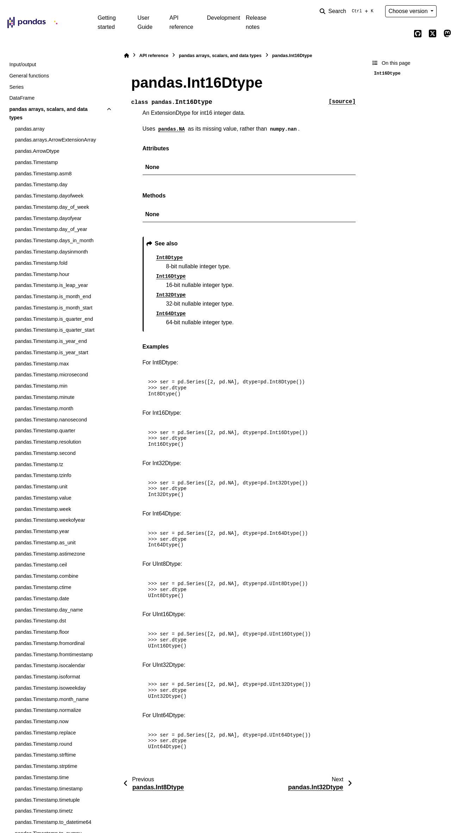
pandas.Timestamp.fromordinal (49, 643)
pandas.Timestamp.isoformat (47, 676)
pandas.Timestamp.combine (46, 576)
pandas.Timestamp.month (44, 408)
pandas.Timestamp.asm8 (43, 173)
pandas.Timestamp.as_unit (45, 542)
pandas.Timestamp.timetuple (47, 800)
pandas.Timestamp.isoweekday (50, 688)
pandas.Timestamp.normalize (48, 710)
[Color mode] (447, 11)
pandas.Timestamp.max (42, 364)
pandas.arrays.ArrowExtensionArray (55, 140)
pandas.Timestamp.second (45, 453)
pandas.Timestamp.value (43, 498)
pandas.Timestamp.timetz (44, 811)
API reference (181, 22)
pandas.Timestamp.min (41, 386)
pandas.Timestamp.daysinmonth (51, 252)
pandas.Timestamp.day (41, 184)
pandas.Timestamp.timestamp (48, 788)
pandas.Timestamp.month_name (52, 699)
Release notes (256, 22)
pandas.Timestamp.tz (39, 464)
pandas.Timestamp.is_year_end (51, 341)
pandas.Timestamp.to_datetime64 (53, 822)
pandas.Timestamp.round (43, 744)
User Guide (144, 22)
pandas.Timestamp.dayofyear (48, 218)
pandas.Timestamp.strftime (45, 755)
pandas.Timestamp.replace (45, 732)
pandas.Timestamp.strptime (46, 766)
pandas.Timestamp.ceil (41, 565)
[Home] (126, 55)
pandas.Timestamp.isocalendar (50, 665)
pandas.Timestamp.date (42, 598)
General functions (29, 76)
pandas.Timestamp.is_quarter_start (54, 330)
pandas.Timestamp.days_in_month (54, 240)
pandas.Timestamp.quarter (45, 430)
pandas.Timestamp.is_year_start (51, 352)
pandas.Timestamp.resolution (48, 442)
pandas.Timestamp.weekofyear (50, 520)
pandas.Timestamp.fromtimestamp (54, 654)
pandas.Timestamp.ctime (43, 587)
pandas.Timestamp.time (42, 777)
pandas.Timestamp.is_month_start (53, 308)
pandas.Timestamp (36, 162)
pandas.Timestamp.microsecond (51, 374)
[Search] (348, 11)
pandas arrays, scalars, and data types (48, 113)
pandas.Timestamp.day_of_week (52, 207)
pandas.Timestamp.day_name (49, 610)
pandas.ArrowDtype (37, 151)
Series (16, 87)
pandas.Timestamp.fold (41, 263)
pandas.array (29, 129)
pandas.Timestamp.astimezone (50, 554)
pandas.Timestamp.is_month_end (53, 296)
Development (223, 18)
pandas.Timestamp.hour (42, 274)
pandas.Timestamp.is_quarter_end (54, 319)
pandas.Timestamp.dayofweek (49, 196)
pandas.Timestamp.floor (42, 632)
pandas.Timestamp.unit (41, 486)
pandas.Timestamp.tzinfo (43, 475)
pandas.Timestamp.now (41, 721)
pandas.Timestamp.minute (44, 397)
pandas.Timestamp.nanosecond (51, 419)
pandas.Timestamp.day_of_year (51, 229)
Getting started (107, 22)
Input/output (22, 64)
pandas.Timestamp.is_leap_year (51, 285)
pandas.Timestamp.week (43, 509)
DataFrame (22, 98)
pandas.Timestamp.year (42, 531)
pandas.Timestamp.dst (40, 621)
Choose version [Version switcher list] (408, 11)
